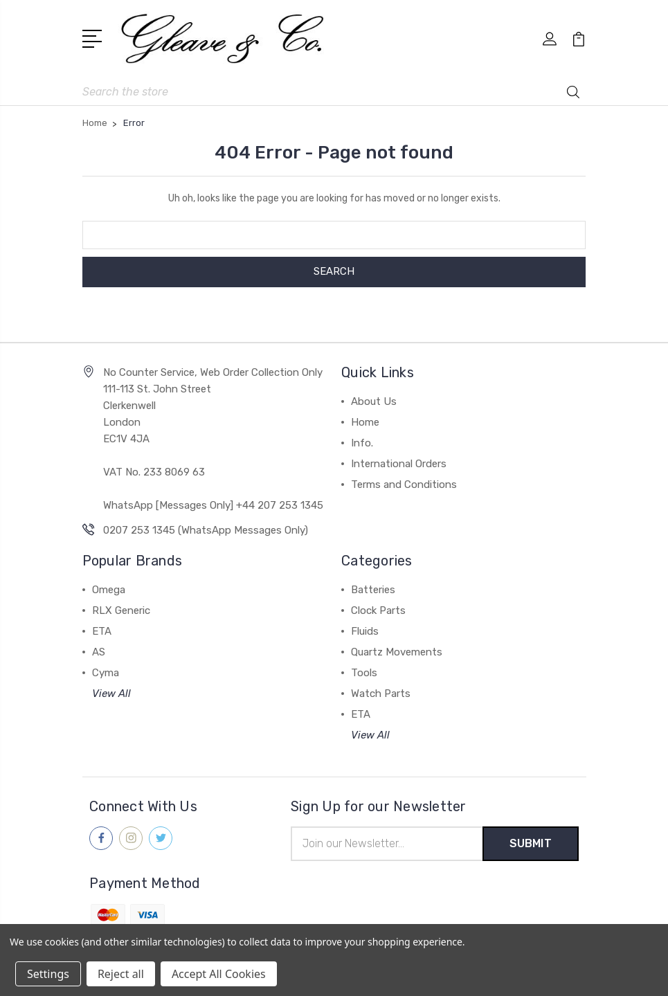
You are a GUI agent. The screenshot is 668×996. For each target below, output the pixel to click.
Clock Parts (378, 610)
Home (365, 422)
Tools (364, 673)
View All (111, 693)
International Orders (398, 464)
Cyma (105, 673)
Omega (108, 589)
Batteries (373, 589)
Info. (362, 443)
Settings (48, 973)
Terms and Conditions (404, 484)
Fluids (365, 631)
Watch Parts (380, 693)
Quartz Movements (396, 652)
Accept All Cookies (219, 973)
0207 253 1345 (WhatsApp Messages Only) (205, 530)
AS (98, 652)
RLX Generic (121, 610)
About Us (374, 401)
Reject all (121, 973)
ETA (101, 631)
